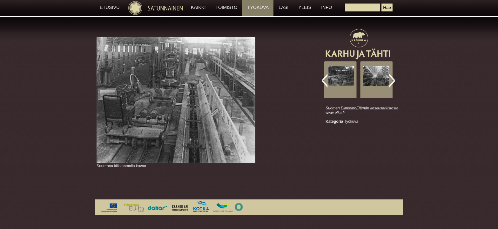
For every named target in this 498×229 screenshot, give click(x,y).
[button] (387, 7)
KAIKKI (198, 7)
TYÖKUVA (258, 7)
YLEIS (304, 7)
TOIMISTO (226, 7)
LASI (283, 7)
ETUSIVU (109, 7)
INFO (326, 7)
